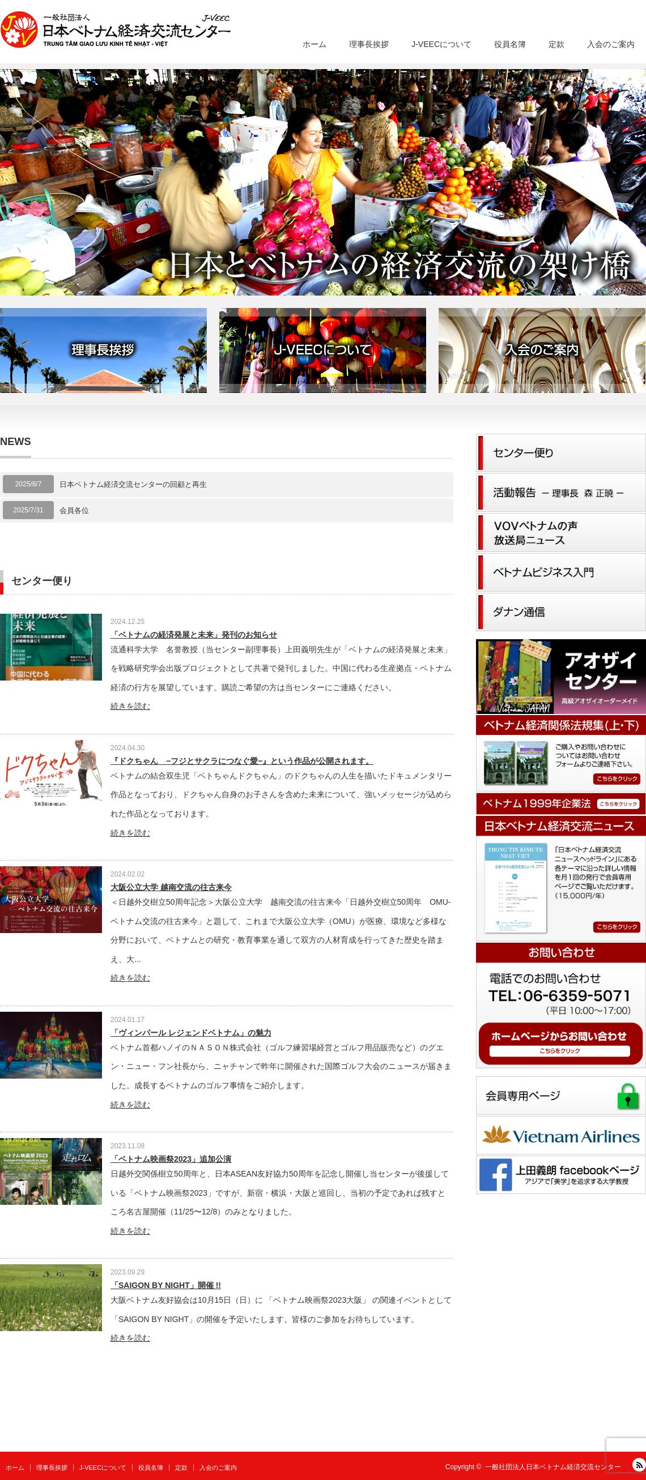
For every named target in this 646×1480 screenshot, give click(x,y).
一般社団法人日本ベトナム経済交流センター (553, 1467)
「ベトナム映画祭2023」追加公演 (170, 1159)
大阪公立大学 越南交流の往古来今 (171, 887)
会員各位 (74, 510)
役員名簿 (510, 44)
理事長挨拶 (369, 44)
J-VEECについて (441, 44)
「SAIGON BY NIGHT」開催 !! (165, 1285)
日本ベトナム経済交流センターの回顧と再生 (133, 484)
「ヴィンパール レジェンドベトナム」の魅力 (190, 1032)
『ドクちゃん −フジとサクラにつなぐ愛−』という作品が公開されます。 (241, 760)
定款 (556, 44)
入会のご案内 (611, 44)
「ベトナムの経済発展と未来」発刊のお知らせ (193, 634)
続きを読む (130, 706)
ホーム (314, 44)
